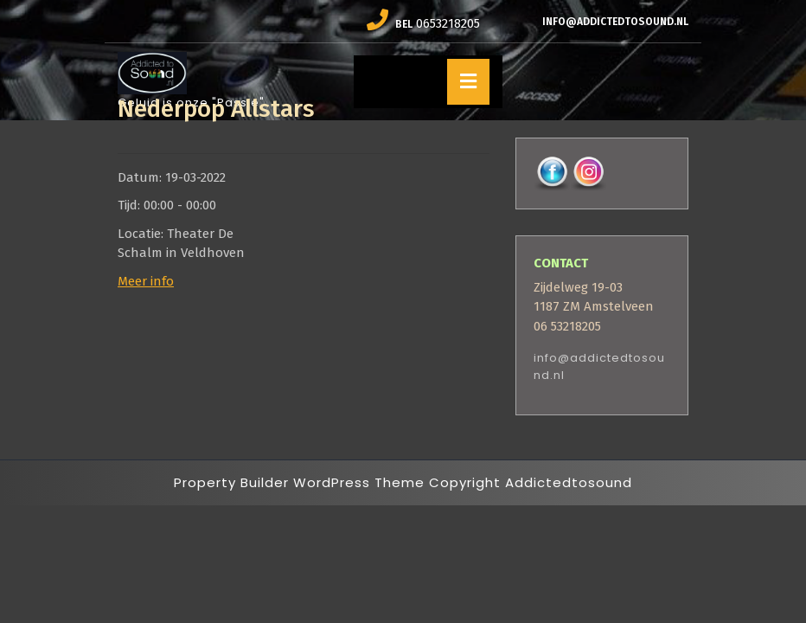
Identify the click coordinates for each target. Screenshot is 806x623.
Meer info (146, 281)
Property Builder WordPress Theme (299, 482)
